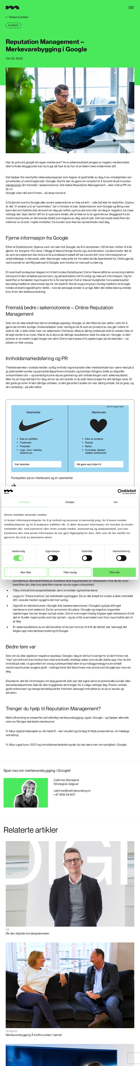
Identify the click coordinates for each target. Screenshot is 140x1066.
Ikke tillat (25, 572)
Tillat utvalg (70, 572)
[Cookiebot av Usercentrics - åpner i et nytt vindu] (120, 491)
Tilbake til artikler (17, 17)
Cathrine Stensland (66, 780)
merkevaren (13, 185)
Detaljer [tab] (70, 501)
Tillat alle (114, 572)
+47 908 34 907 (64, 794)
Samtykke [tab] (24, 501)
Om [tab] (115, 501)
